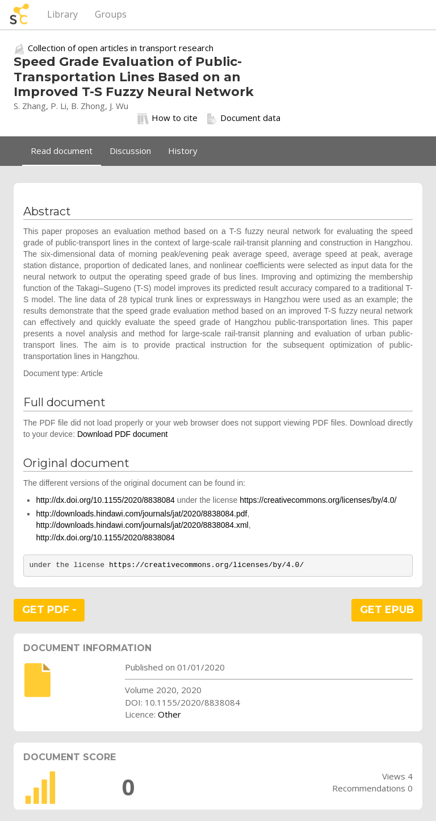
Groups (111, 14)
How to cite (167, 118)
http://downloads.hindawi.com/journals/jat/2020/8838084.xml (142, 525)
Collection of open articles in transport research (120, 47)
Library (62, 14)
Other (169, 714)
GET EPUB (387, 609)
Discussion (130, 150)
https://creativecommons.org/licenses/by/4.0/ (318, 500)
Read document (62, 150)
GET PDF (49, 609)
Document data (243, 118)
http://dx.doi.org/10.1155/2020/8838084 (105, 500)
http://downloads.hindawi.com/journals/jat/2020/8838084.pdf (141, 513)
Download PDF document (122, 434)
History (183, 150)
